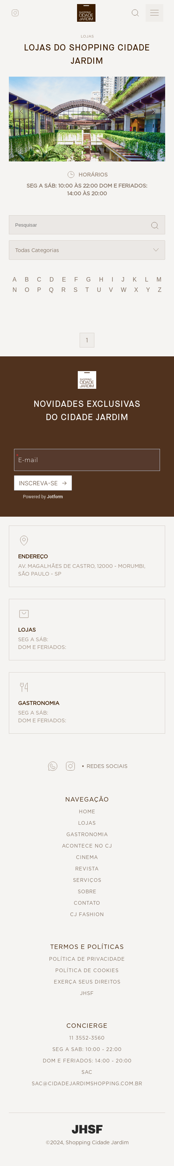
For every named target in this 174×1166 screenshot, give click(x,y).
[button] (53, 766)
